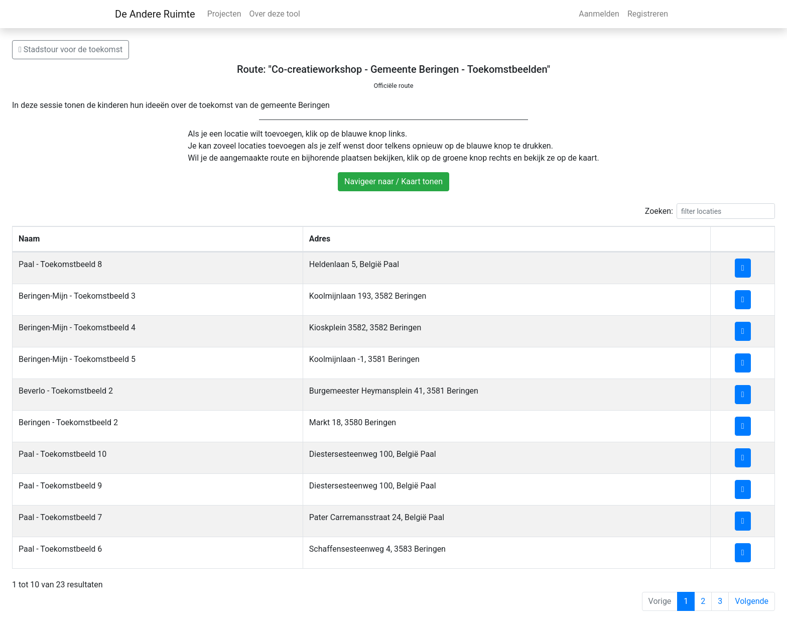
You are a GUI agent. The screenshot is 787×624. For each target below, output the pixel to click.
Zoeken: (710, 211)
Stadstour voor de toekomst (70, 49)
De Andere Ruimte (155, 14)
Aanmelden (599, 14)
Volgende (751, 601)
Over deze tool (274, 14)
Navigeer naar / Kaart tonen (393, 181)
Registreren (647, 14)
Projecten (224, 14)
